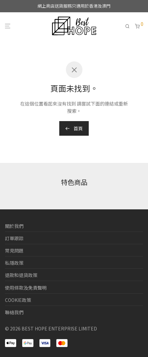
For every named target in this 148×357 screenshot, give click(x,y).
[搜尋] (130, 26)
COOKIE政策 (18, 300)
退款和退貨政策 (21, 275)
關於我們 (14, 226)
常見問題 (14, 250)
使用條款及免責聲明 (26, 287)
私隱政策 (14, 262)
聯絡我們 (14, 312)
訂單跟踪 (14, 238)
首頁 (74, 128)
